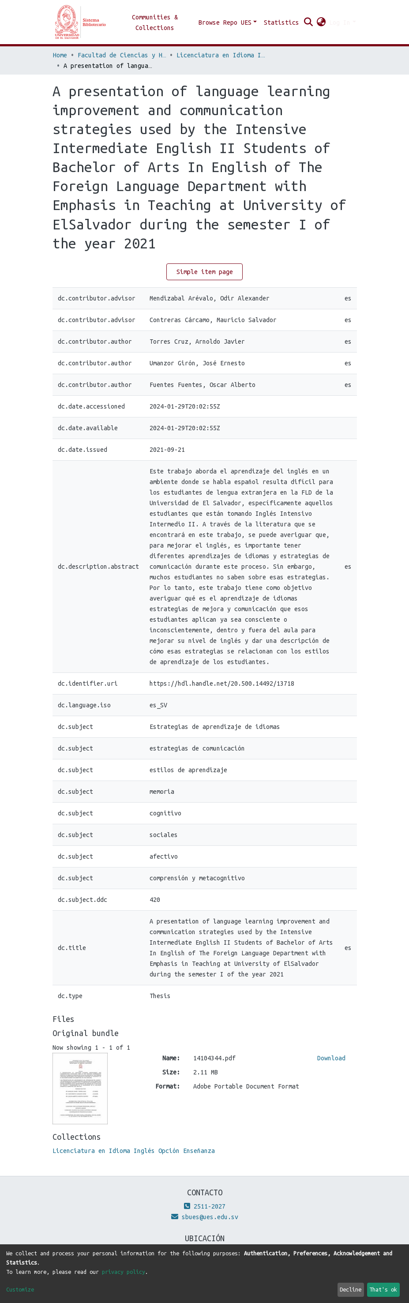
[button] (320, 22)
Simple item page (204, 271)
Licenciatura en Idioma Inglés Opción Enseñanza (220, 55)
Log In (339, 22)
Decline (350, 1289)
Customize (20, 1289)
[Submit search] (308, 22)
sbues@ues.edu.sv (204, 1216)
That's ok (383, 1289)
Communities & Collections (155, 22)
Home (60, 55)
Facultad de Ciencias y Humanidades (122, 55)
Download (331, 1058)
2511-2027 (204, 1206)
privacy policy (123, 1272)
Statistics (281, 22)
